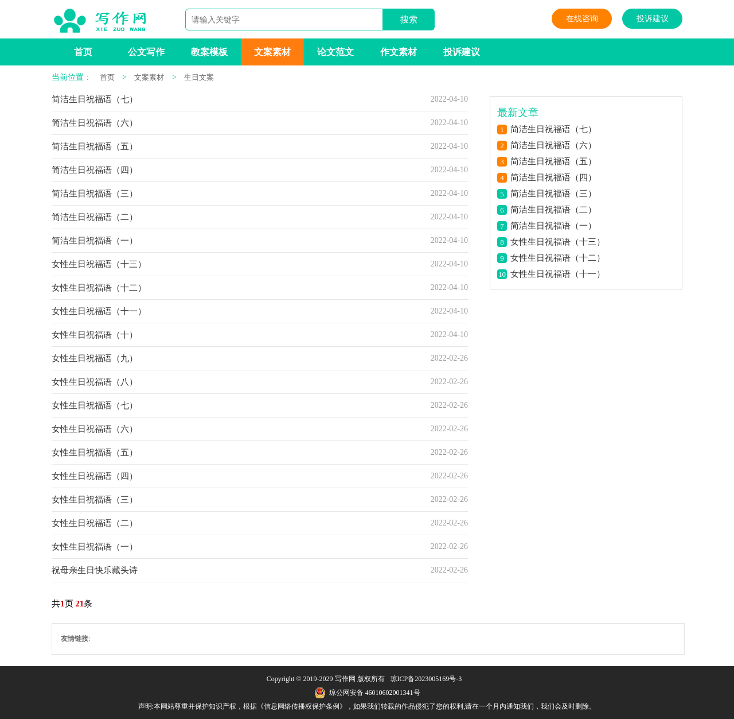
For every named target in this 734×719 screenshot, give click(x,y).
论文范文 (335, 52)
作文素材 (398, 52)
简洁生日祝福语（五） (95, 146)
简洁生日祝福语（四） (95, 170)
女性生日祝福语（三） (95, 499)
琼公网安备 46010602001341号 (367, 692)
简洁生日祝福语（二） (95, 217)
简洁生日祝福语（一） (95, 240)
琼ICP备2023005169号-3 (426, 679)
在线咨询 (582, 18)
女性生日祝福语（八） (95, 381)
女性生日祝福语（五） (95, 452)
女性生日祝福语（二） (95, 523)
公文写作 (146, 52)
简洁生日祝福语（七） (95, 99)
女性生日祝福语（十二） (99, 287)
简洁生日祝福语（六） (95, 122)
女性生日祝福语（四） (95, 476)
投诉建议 (653, 18)
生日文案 (199, 77)
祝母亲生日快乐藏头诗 (95, 570)
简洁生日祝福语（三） (95, 193)
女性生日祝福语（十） (95, 334)
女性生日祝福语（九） (95, 358)
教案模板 (209, 52)
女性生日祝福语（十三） (99, 264)
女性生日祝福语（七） (95, 405)
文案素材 (272, 52)
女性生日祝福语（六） (95, 429)
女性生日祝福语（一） (95, 546)
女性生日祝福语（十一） (99, 311)
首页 (83, 52)
